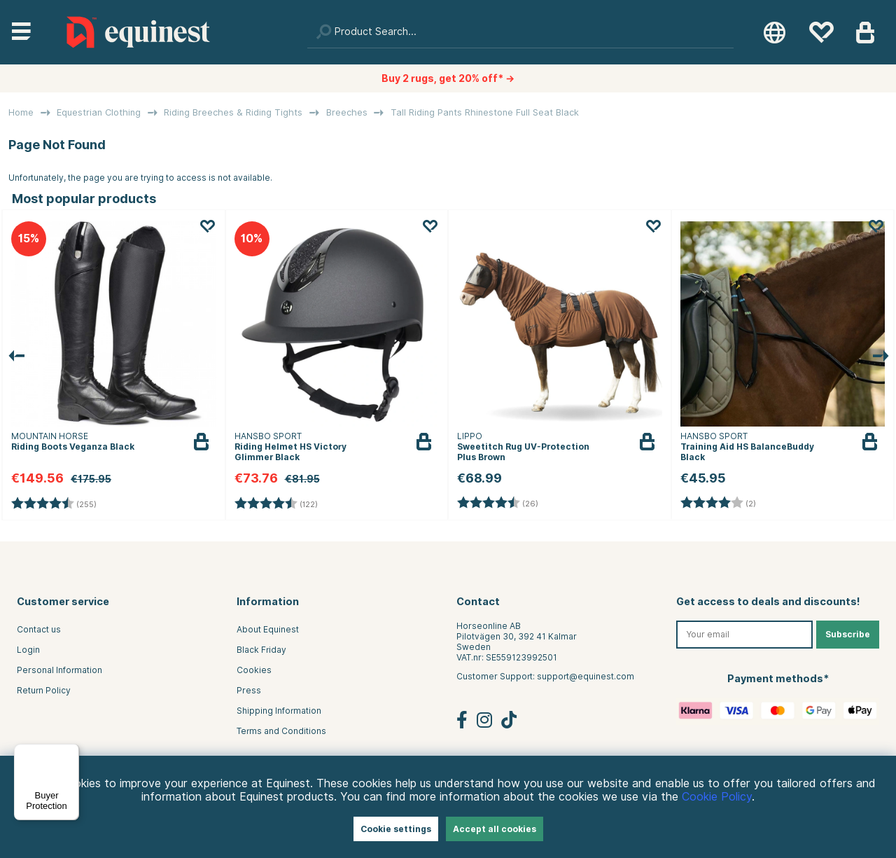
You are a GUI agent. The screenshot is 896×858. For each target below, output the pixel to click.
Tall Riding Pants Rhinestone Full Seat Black (485, 112)
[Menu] (70, 752)
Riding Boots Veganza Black (72, 446)
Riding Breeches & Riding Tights (233, 112)
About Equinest (268, 629)
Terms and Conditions (281, 731)
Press (249, 690)
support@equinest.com (585, 676)
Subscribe (847, 634)
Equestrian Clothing (99, 112)
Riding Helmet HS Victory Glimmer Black (290, 451)
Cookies (254, 670)
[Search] (520, 32)
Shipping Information (279, 710)
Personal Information (59, 670)
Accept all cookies (494, 829)
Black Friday (261, 649)
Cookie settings (395, 829)
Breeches (347, 112)
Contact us (39, 629)
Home (21, 112)
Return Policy (44, 690)
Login (28, 649)
